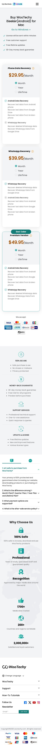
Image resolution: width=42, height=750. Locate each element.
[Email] (10, 711)
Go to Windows (21, 29)
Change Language (13, 676)
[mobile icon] (37, 4)
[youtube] (34, 702)
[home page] (7, 5)
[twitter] (29, 702)
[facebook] (25, 702)
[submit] (24, 711)
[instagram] (38, 702)
